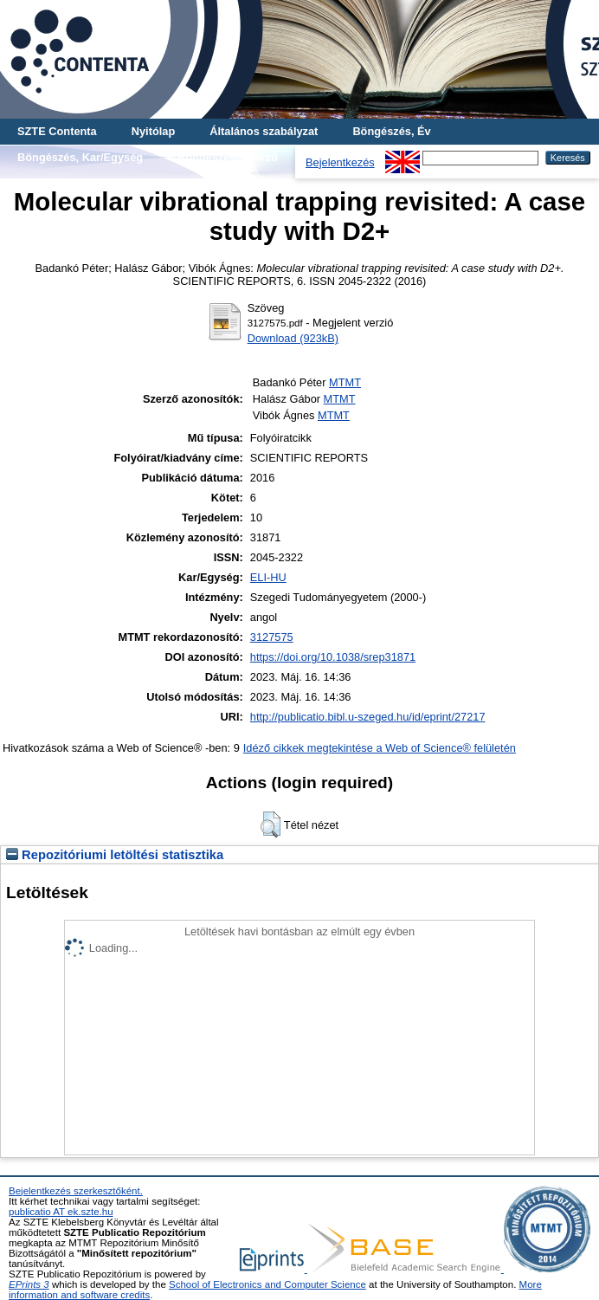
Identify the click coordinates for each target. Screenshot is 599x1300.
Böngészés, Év (391, 131)
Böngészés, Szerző (227, 157)
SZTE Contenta (57, 131)
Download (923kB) (293, 338)
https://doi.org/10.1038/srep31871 (332, 656)
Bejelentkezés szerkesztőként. (76, 1191)
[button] (270, 825)
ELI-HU (268, 577)
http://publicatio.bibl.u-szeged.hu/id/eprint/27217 (368, 716)
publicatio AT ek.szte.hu (61, 1211)
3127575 (271, 637)
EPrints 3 (29, 1284)
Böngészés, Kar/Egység (80, 157)
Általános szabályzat (263, 131)
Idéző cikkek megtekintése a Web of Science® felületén (379, 747)
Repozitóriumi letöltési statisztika (114, 855)
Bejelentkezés (340, 162)
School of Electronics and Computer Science (267, 1284)
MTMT (345, 382)
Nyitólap (153, 131)
